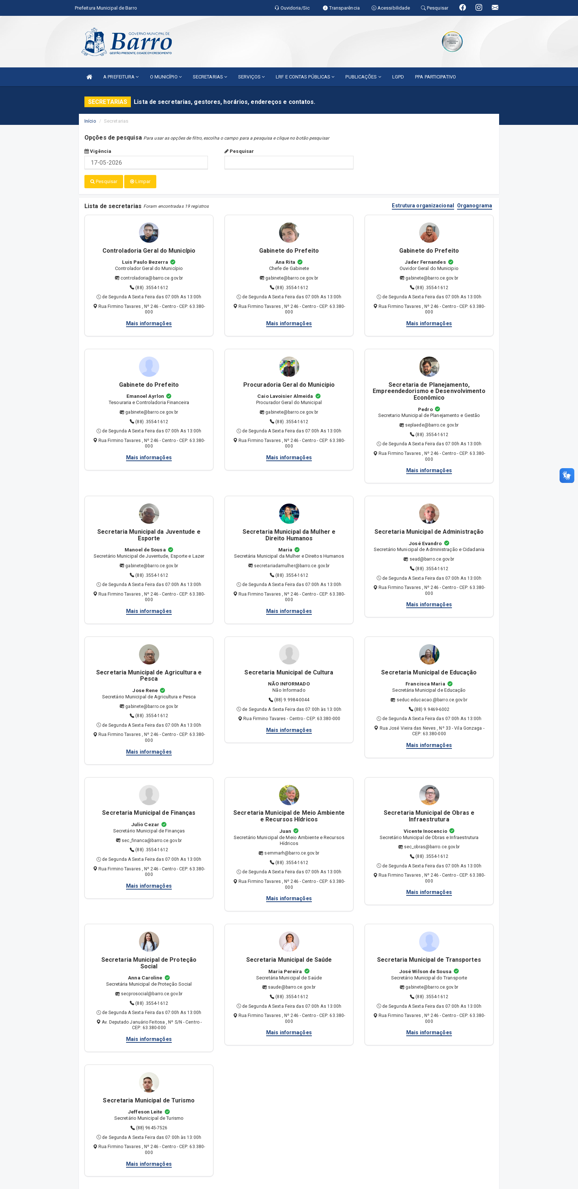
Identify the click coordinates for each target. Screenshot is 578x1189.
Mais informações (149, 323)
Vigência (97, 151)
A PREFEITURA (121, 77)
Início (90, 121)
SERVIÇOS (251, 77)
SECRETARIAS (210, 77)
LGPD (398, 77)
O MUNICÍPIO (166, 77)
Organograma (474, 205)
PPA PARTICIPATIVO (435, 77)
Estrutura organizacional (423, 205)
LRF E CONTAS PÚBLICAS (305, 77)
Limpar (140, 181)
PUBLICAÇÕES (363, 77)
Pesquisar (239, 151)
